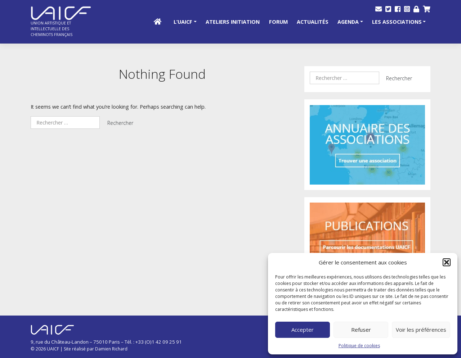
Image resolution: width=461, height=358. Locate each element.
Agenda (348, 21)
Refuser (361, 329)
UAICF (53, 349)
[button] (446, 262)
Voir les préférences (421, 329)
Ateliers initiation (233, 21)
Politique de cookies (359, 346)
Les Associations (397, 21)
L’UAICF (183, 21)
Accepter (302, 329)
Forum (278, 21)
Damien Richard (111, 349)
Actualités (312, 21)
